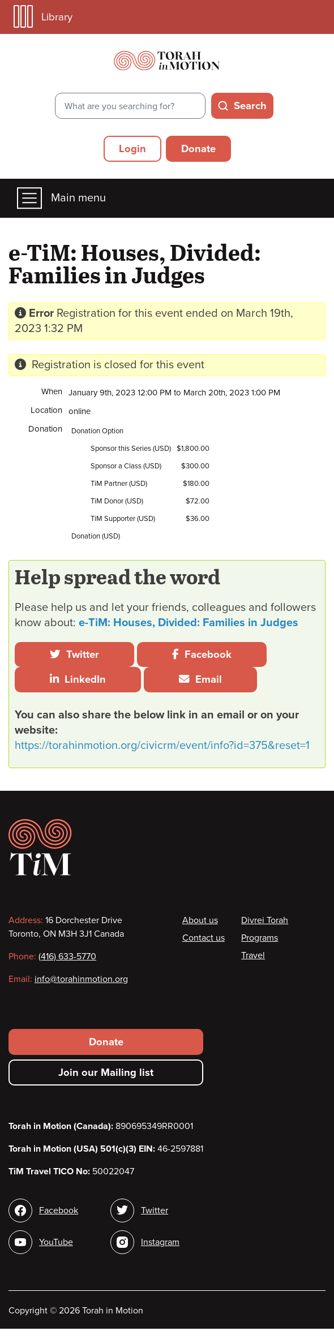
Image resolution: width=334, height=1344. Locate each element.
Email (200, 679)
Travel (253, 955)
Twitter (74, 654)
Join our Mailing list (105, 1072)
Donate (198, 149)
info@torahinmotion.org (81, 979)
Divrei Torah (264, 920)
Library (43, 16)
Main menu (61, 198)
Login (132, 149)
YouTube (56, 1242)
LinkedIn (78, 679)
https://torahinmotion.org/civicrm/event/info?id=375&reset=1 (162, 745)
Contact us (203, 938)
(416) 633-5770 (67, 956)
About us (200, 920)
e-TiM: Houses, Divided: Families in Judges (188, 623)
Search (250, 106)
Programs (259, 938)
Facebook (58, 1210)
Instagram (160, 1242)
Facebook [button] (202, 654)
